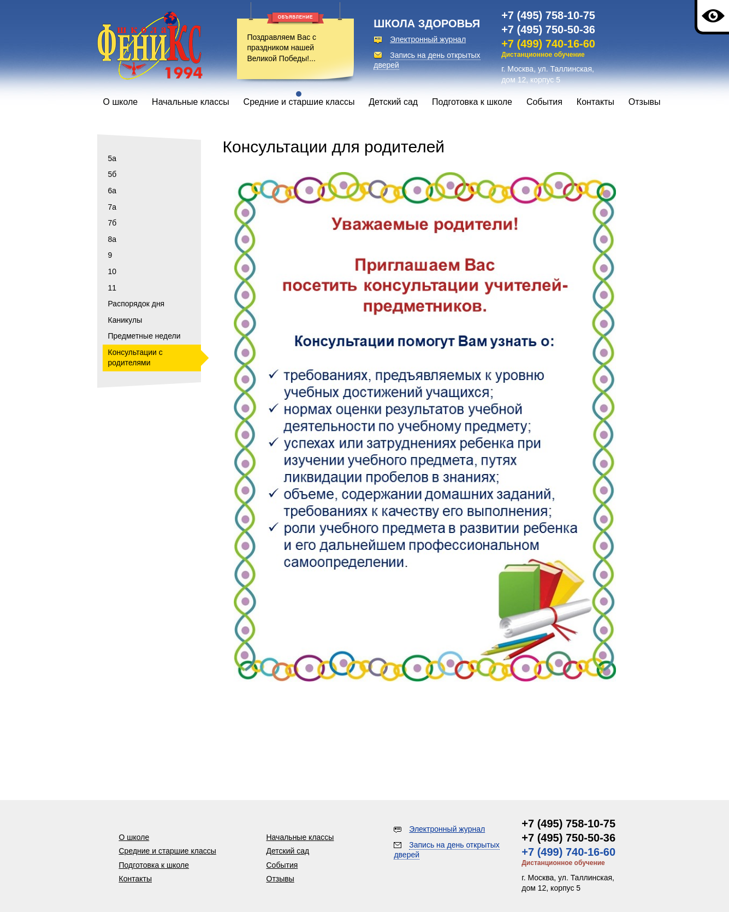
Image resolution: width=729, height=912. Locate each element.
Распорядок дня (136, 303)
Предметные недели (144, 335)
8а (112, 239)
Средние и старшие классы (299, 101)
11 (112, 287)
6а (112, 190)
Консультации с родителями (135, 358)
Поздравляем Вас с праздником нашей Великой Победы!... (281, 48)
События (544, 101)
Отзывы (645, 101)
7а (112, 207)
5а (112, 158)
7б (112, 222)
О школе (120, 101)
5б (112, 174)
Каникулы (125, 320)
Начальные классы (190, 101)
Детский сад (393, 101)
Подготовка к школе (472, 101)
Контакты (595, 101)
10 (112, 271)
